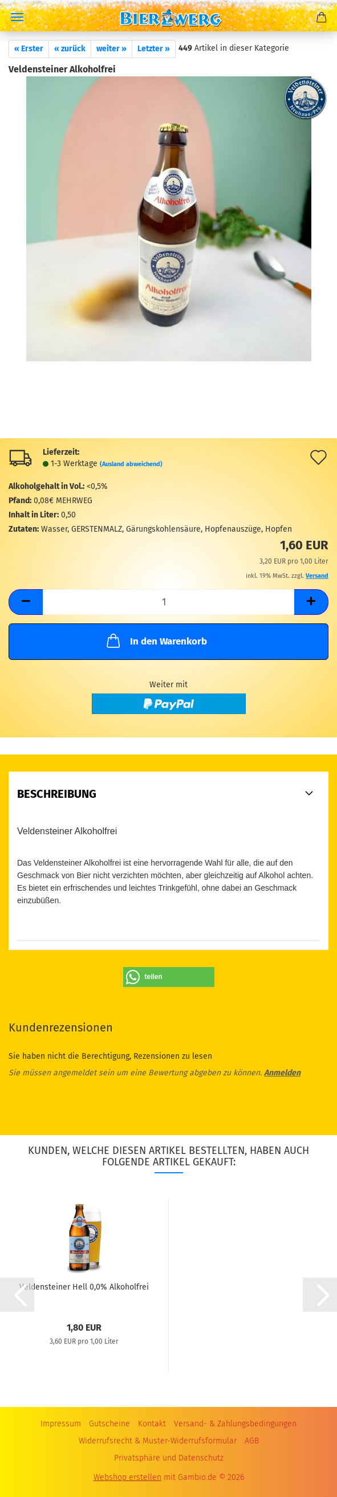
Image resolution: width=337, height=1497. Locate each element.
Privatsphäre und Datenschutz (169, 1458)
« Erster (28, 49)
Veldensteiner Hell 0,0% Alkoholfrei (84, 1287)
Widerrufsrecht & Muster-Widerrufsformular (158, 1441)
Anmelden (282, 1073)
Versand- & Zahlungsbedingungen (235, 1424)
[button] (26, 602)
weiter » (111, 49)
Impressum (60, 1424)
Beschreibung (56, 794)
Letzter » (153, 49)
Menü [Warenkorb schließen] (17, 17)
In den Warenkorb (155, 640)
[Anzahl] (168, 602)
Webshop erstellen (127, 1477)
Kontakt (152, 1424)
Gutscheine (109, 1424)
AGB (252, 1441)
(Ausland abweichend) (131, 464)
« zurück (70, 49)
